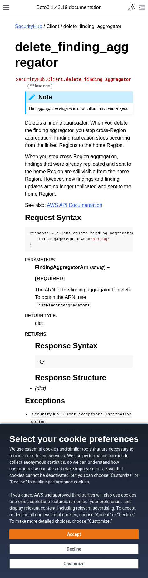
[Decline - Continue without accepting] (74, 549)
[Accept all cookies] (74, 534)
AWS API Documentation (74, 205)
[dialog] (74, 501)
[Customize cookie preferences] (74, 564)
